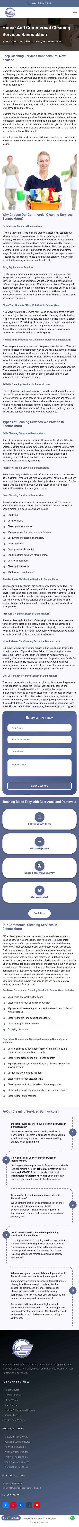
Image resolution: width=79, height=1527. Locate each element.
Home (5, 41)
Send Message (39, 786)
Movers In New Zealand (16, 1436)
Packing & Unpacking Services (20, 1410)
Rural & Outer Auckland (16, 1467)
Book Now (39, 913)
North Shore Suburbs (15, 1447)
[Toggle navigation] (75, 12)
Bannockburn (25, 41)
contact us (42, 1169)
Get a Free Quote (11, 1518)
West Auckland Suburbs (16, 1452)
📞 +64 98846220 (39, 3)
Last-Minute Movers (15, 1420)
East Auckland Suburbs (16, 1457)
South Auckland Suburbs (17, 1462)
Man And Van (11, 1405)
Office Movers (11, 1400)
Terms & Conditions (39, 1522)
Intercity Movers (13, 1415)
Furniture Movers (13, 1395)
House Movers (12, 1390)
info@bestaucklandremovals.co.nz (29, 1175)
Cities (13, 41)
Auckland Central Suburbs (17, 1441)
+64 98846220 (24, 1172)
